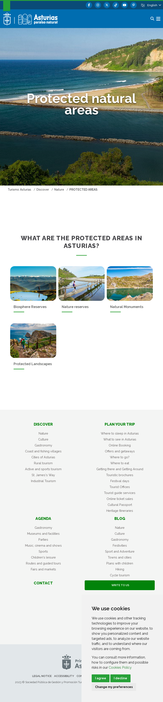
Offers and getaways (120, 451)
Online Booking (120, 445)
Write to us (119, 585)
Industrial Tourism (43, 481)
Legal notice (42, 676)
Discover (43, 424)
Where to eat (119, 463)
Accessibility (64, 676)
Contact (43, 583)
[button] (153, 5)
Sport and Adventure (120, 551)
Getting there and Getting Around (119, 469)
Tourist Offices (120, 487)
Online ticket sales (120, 499)
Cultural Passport (120, 504)
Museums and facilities (43, 533)
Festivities (120, 545)
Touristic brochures (119, 475)
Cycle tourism (120, 575)
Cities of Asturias (43, 457)
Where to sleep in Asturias (120, 433)
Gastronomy (43, 445)
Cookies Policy (120, 667)
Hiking (119, 569)
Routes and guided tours (43, 563)
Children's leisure (43, 557)
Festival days (119, 481)
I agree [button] (100, 678)
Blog (119, 518)
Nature (43, 433)
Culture (43, 439)
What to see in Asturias (119, 439)
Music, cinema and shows (43, 545)
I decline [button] (120, 678)
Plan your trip (120, 424)
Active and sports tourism (43, 469)
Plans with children (119, 563)
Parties (43, 539)
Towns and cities (120, 557)
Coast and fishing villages (43, 451)
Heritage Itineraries (119, 510)
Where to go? (119, 457)
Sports (43, 551)
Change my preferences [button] (114, 687)
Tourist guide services (119, 493)
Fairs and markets (43, 569)
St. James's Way (43, 475)
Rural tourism (43, 463)
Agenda (43, 518)
